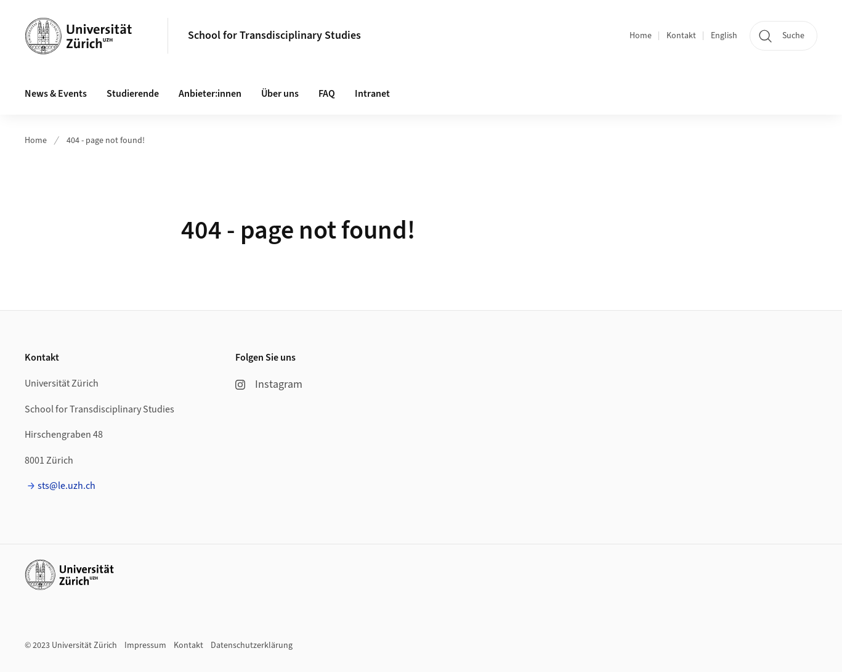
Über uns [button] (280, 93)
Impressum (145, 645)
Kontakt (681, 36)
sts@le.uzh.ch (66, 486)
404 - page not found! (106, 140)
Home (640, 36)
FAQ (326, 93)
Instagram (268, 384)
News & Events (56, 93)
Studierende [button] (133, 93)
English (724, 36)
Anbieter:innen (210, 93)
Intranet (372, 93)
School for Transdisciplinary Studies (274, 35)
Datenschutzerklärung (252, 645)
